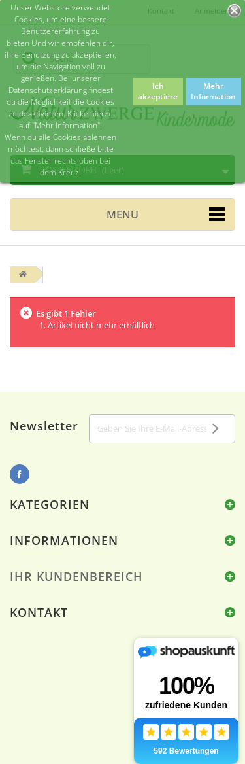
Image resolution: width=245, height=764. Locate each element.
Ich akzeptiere (158, 91)
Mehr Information (213, 91)
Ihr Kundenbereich (76, 576)
